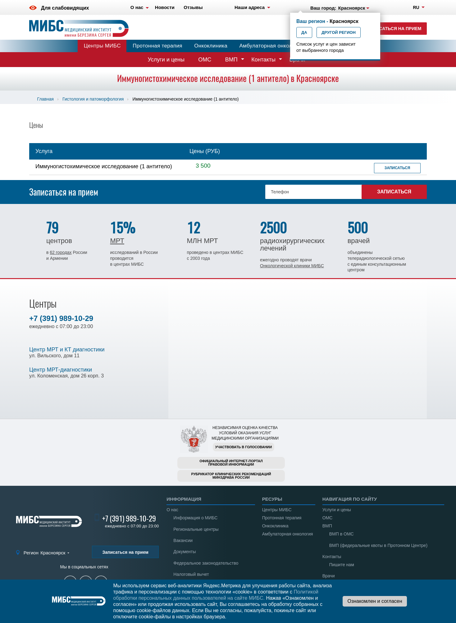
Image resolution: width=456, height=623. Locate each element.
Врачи (328, 575)
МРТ (117, 241)
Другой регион (338, 32)
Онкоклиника (210, 46)
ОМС (204, 59)
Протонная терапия (157, 46)
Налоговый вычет (191, 574)
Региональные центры (195, 529)
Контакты (263, 59)
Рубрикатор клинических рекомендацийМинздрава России (231, 475)
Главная (45, 99)
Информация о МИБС (195, 517)
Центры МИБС (102, 46)
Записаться (397, 168)
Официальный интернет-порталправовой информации (231, 462)
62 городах (60, 252)
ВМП (231, 59)
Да (304, 32)
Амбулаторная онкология (271, 46)
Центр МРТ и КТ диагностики (67, 349)
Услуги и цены (166, 59)
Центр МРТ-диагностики (60, 370)
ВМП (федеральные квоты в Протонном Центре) (378, 545)
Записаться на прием (394, 28)
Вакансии (183, 540)
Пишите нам (341, 564)
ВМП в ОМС (341, 533)
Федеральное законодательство (205, 563)
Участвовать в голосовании (243, 447)
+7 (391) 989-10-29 (61, 318)
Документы (184, 551)
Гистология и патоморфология (93, 99)
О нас (172, 509)
